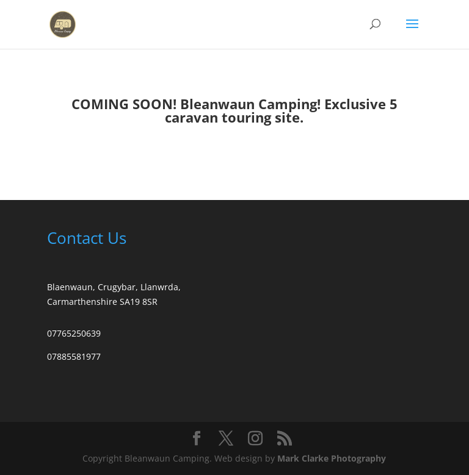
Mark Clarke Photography (331, 458)
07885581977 (74, 356)
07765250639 (74, 333)
